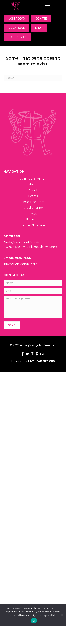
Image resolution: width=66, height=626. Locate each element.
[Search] (33, 78)
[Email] (33, 291)
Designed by (33, 361)
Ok (33, 620)
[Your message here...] (33, 307)
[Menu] (47, 6)
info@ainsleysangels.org (20, 264)
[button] (12, 325)
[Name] (33, 283)
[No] (61, 615)
